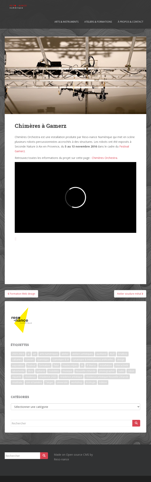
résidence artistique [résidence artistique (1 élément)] (71, 376)
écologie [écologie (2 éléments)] (91, 382)
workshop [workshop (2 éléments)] (76, 382)
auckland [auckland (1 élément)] (101, 354)
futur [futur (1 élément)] (56, 365)
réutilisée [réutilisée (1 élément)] (17, 382)
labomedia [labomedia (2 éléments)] (18, 371)
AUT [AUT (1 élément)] (112, 354)
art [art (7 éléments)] (34, 354)
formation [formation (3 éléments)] (44, 365)
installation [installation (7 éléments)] (106, 365)
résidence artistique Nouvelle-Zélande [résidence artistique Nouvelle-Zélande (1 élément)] (107, 376)
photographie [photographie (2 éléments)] (107, 371)
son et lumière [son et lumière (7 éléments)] (34, 382)
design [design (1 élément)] (120, 359)
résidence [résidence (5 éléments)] (30, 376)
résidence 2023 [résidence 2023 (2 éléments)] (47, 376)
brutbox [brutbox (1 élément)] (122, 354)
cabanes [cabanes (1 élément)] (17, 359)
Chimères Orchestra (104, 158)
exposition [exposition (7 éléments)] (18, 365)
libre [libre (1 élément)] (30, 371)
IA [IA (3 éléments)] (82, 365)
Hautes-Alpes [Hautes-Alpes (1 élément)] (70, 365)
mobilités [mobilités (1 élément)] (54, 371)
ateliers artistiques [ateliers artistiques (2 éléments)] (82, 354)
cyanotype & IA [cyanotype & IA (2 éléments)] (60, 359)
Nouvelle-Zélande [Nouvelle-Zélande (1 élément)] (86, 371)
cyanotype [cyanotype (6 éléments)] (43, 359)
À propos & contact (130, 21)
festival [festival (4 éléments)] (31, 365)
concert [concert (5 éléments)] (29, 359)
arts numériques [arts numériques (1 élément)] (49, 354)
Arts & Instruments (66, 21)
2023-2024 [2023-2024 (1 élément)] (18, 354)
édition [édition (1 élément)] (103, 382)
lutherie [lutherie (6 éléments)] (41, 371)
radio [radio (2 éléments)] (121, 371)
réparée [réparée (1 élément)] (16, 376)
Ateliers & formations (98, 21)
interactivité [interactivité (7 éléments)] (121, 365)
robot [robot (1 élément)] (131, 371)
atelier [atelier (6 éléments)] (65, 354)
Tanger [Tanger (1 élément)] (49, 382)
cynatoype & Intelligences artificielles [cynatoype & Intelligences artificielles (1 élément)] (93, 359)
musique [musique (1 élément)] (67, 371)
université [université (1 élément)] (62, 382)
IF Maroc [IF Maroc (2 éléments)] (91, 365)
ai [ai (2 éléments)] (28, 354)
